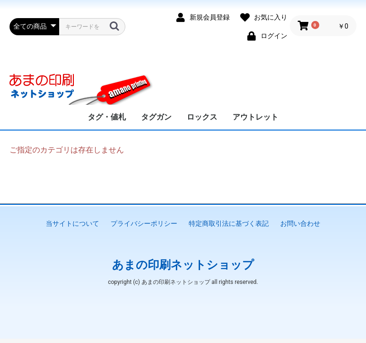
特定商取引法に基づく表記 (229, 223)
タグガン (156, 116)
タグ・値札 (107, 116)
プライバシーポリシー (144, 223)
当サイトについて (72, 223)
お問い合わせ (300, 223)
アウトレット (255, 116)
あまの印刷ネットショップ (183, 265)
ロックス (202, 116)
